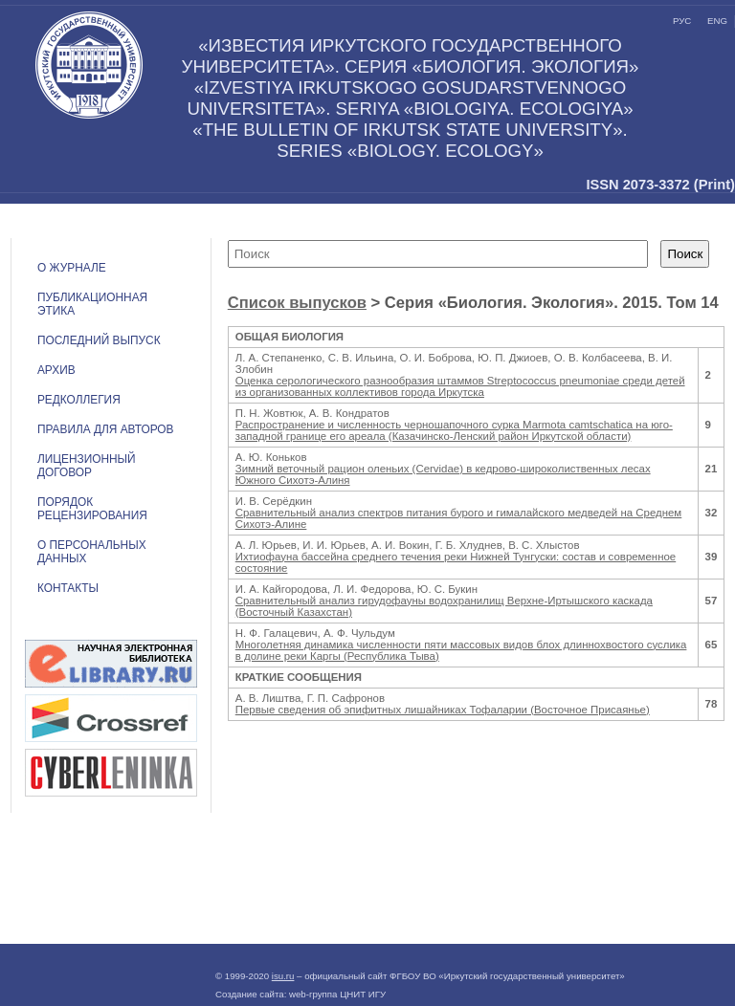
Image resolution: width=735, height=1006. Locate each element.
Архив (56, 370)
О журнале (71, 267)
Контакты (68, 588)
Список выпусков (297, 303)
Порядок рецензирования (92, 508)
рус (682, 20)
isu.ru (283, 976)
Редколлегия (79, 399)
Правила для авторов (105, 429)
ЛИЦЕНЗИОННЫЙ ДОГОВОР (86, 465)
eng (717, 20)
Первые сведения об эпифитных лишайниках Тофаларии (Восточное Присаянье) (442, 709)
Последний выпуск (99, 340)
